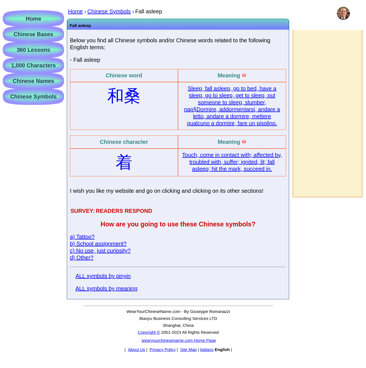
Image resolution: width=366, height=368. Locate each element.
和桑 (124, 96)
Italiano (206, 349)
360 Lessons (33, 50)
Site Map (188, 349)
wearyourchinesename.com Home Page (179, 340)
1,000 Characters (33, 65)
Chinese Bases (33, 34)
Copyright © (149, 332)
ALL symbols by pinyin (103, 276)
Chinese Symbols (33, 96)
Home (33, 19)
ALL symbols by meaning (106, 288)
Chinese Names (33, 81)
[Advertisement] (327, 113)
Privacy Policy (162, 349)
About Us (136, 349)
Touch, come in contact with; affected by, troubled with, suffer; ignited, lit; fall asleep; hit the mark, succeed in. (232, 162)
